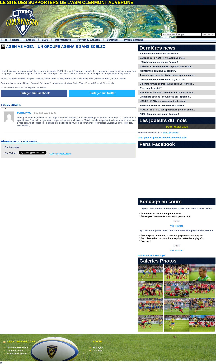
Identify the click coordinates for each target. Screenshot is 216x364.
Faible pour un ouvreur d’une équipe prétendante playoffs (172, 235)
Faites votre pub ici (17, 353)
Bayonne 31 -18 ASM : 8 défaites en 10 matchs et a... (167, 92)
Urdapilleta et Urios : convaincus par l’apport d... (165, 96)
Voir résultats (176, 226)
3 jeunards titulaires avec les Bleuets (159, 53)
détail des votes (171, 132)
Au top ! (146, 241)
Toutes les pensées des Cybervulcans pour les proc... (168, 75)
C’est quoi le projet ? (151, 88)
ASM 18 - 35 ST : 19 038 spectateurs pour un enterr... (167, 109)
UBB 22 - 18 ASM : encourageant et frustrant (163, 101)
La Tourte (97, 350)
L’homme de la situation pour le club (161, 213)
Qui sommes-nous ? (17, 347)
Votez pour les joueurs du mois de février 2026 (162, 137)
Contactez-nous (15, 350)
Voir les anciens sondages (151, 255)
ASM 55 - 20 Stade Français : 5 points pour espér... (166, 66)
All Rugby (97, 347)
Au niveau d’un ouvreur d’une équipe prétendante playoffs (173, 238)
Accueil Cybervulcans (4, 40)
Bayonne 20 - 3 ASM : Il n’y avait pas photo (162, 58)
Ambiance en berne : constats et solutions (162, 105)
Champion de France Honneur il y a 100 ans (163, 79)
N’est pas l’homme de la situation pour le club (166, 216)
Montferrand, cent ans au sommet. (158, 71)
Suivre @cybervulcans (60, 153)
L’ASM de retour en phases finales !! (159, 62)
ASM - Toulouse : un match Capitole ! (159, 114)
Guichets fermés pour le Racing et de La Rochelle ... (167, 83)
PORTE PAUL (24, 112)
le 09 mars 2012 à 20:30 (45, 113)
